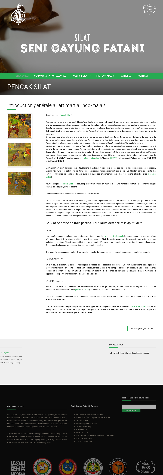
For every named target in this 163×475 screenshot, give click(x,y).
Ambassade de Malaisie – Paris (89, 438)
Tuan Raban (53, 442)
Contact (143, 76)
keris (87, 289)
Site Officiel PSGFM (84, 462)
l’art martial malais (138, 306)
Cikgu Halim (55, 464)
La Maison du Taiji (83, 450)
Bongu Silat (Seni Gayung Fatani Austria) (93, 441)
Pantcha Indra (82, 456)
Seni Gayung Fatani (46, 439)
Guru (9, 461)
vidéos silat (37, 445)
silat (35, 439)
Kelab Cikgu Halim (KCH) (86, 447)
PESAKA (113, 158)
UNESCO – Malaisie (84, 465)
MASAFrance (81, 453)
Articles (126, 76)
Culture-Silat (16, 439)
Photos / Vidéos (105, 76)
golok (77, 289)
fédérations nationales (89, 158)
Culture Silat (81, 76)
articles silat (48, 451)
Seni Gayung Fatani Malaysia (50, 76)
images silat (13, 448)
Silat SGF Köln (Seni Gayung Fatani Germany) (95, 459)
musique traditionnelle (114, 236)
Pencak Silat (22, 76)
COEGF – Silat (82, 444)
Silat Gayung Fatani (37, 458)
